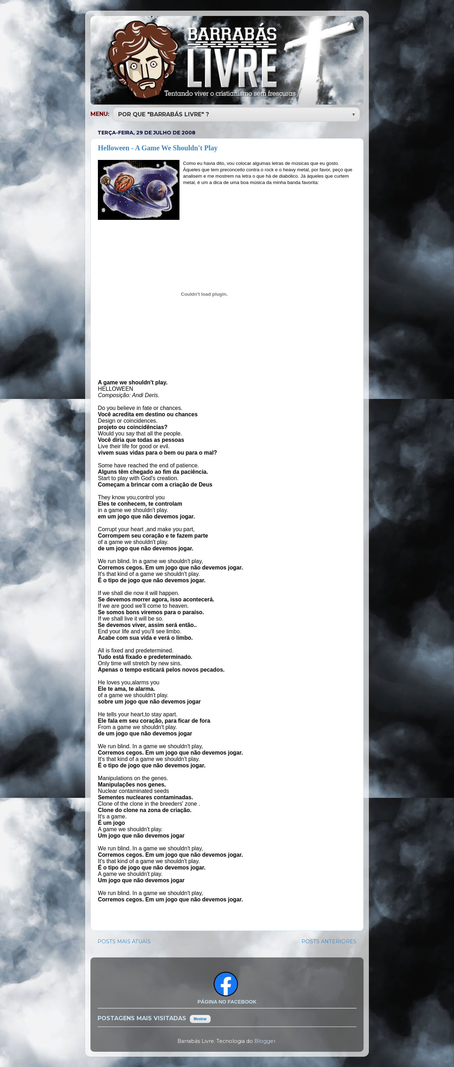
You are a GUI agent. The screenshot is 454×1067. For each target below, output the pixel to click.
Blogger (265, 1040)
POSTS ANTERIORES (328, 941)
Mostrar (200, 1018)
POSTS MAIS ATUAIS (124, 941)
